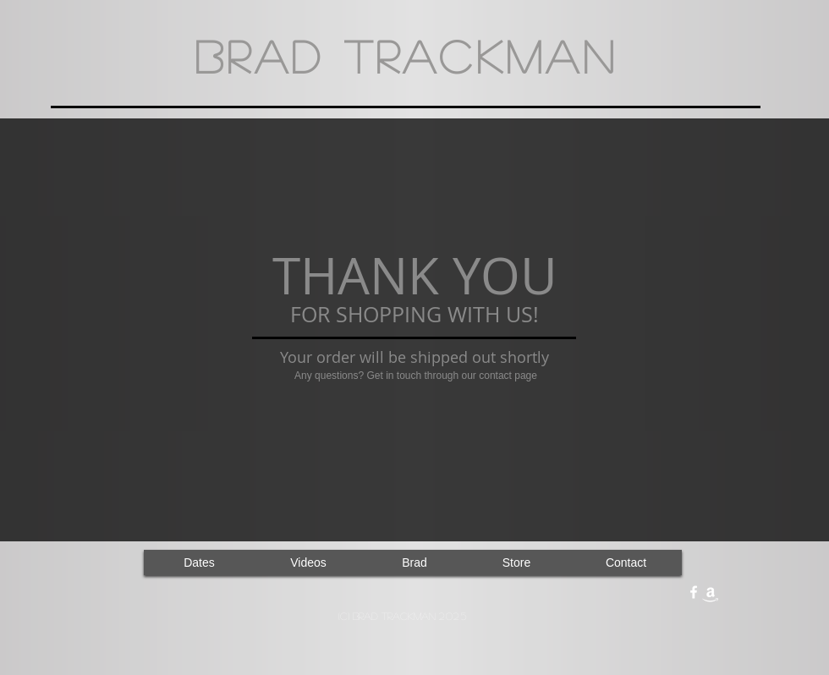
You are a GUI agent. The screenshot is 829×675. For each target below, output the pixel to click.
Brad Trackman (406, 56)
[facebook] (693, 592)
